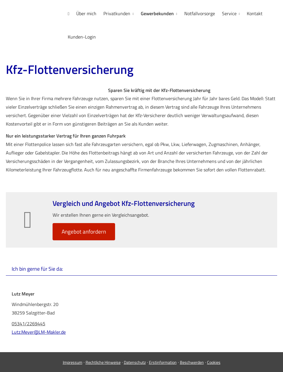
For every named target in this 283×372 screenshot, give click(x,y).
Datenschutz (135, 362)
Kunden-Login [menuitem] (82, 36)
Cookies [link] (214, 362)
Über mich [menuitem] (86, 13)
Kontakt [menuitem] (255, 13)
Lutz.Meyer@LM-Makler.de (39, 332)
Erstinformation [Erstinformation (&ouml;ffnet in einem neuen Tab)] (163, 362)
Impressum (72, 362)
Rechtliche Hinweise (103, 362)
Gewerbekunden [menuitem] (157, 13)
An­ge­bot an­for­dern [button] (84, 231)
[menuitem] (68, 13)
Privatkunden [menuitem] (116, 13)
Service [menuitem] (229, 13)
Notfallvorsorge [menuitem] (199, 13)
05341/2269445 (28, 323)
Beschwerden (192, 362)
